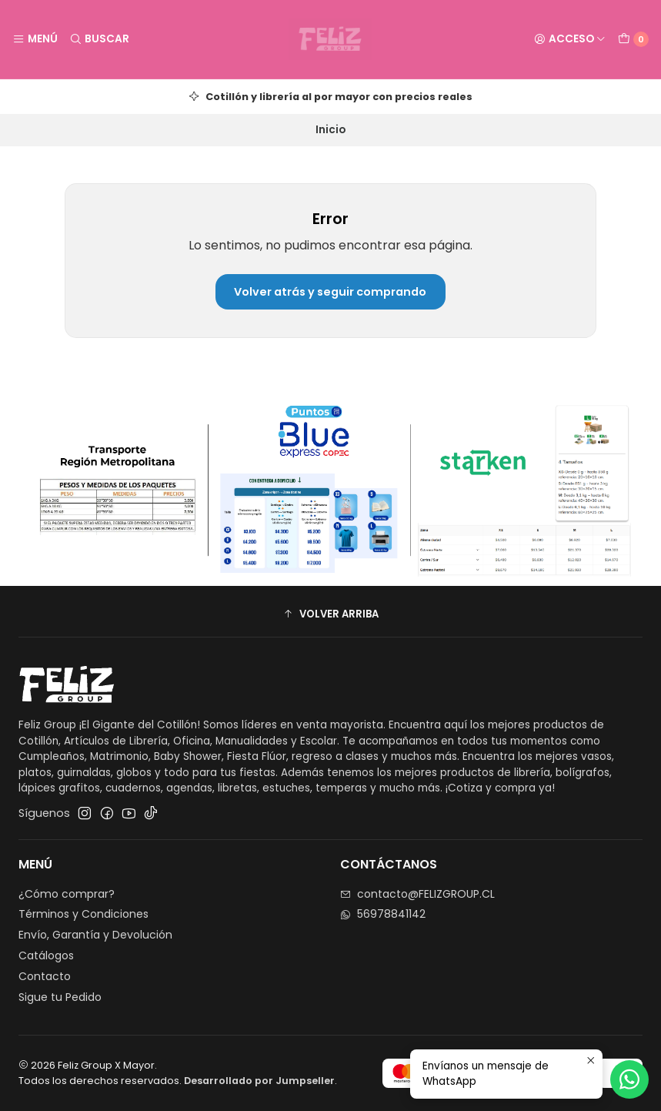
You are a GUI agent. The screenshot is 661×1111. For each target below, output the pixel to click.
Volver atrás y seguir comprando (330, 292)
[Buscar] (98, 39)
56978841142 (383, 914)
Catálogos (46, 955)
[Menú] (35, 39)
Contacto (44, 976)
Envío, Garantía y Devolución (95, 934)
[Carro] (633, 39)
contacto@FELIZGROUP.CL (417, 894)
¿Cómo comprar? (66, 894)
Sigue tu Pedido (60, 997)
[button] (330, 613)
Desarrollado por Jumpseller (259, 1080)
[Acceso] (569, 39)
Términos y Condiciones (83, 914)
